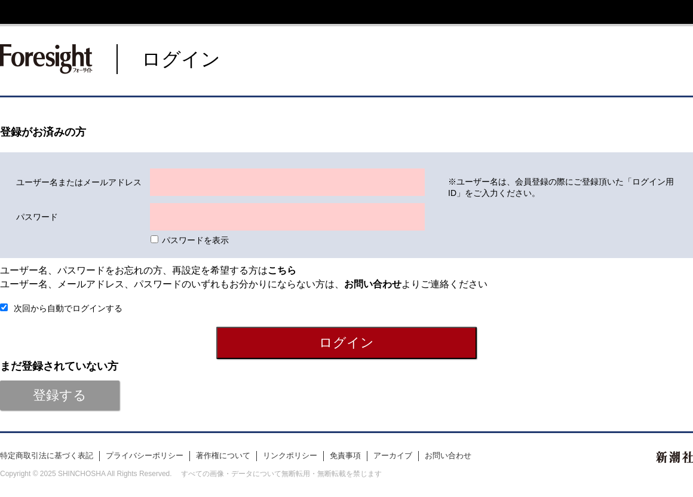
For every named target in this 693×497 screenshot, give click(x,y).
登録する (60, 395)
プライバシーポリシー (144, 455)
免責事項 (345, 455)
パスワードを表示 (195, 240)
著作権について (223, 455)
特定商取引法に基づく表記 (46, 455)
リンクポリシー (290, 455)
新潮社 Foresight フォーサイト (46, 59)
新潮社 (674, 457)
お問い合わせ (448, 455)
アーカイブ (392, 455)
